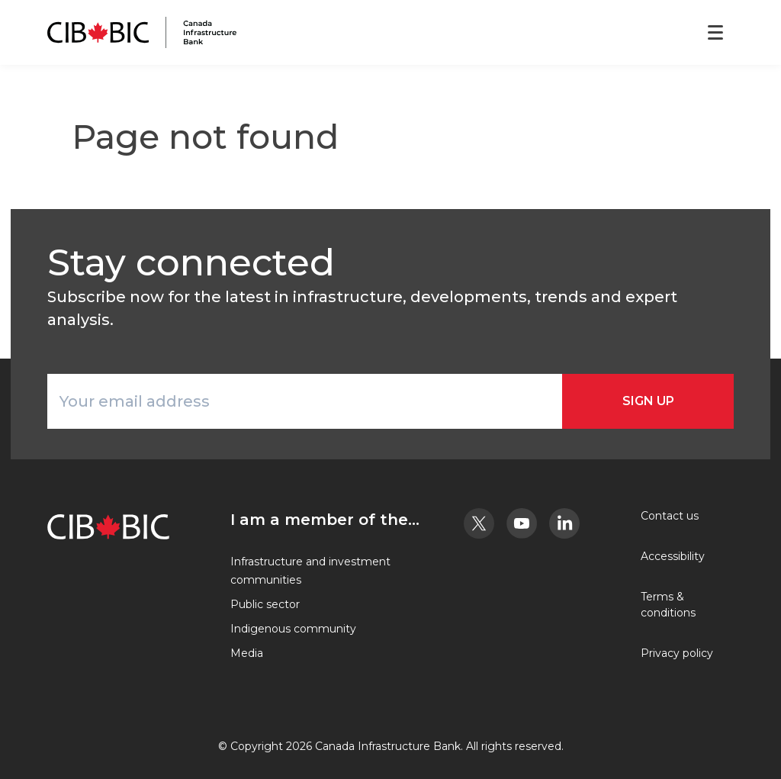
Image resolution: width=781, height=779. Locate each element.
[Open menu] (715, 32)
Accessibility (673, 556)
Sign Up (648, 401)
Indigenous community (293, 629)
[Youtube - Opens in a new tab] (521, 523)
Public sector (265, 604)
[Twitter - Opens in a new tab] (479, 523)
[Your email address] (304, 401)
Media (246, 653)
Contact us (670, 516)
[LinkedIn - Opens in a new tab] (564, 523)
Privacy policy (677, 653)
